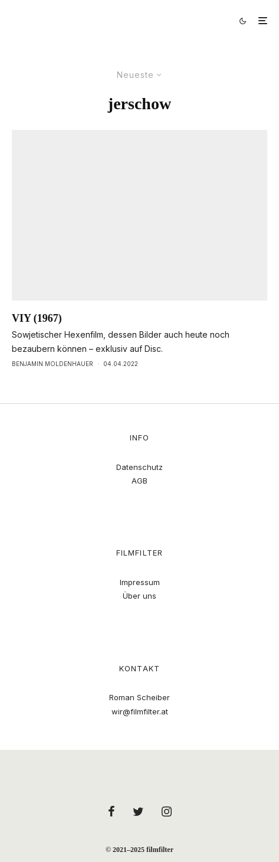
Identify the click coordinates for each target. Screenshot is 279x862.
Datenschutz (139, 467)
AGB (139, 480)
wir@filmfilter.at (139, 711)
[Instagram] (166, 811)
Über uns (139, 595)
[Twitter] (138, 811)
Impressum (140, 582)
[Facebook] (111, 811)
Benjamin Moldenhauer (52, 363)
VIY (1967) (37, 318)
